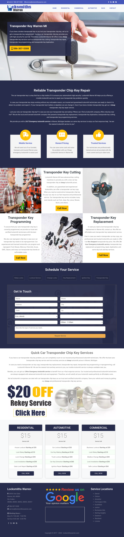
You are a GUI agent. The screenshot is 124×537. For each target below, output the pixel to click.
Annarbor (98, 499)
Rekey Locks (18, 278)
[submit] (60, 336)
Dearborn (98, 516)
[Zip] (81, 310)
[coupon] (62, 401)
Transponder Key (102, 278)
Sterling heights (100, 513)
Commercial (78, 8)
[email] (36, 2)
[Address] (36, 305)
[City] (81, 305)
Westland (98, 518)
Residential (65, 8)
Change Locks (52, 278)
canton (97, 507)
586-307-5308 (20, 48)
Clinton (97, 496)
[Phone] (81, 299)
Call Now (62, 208)
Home (55, 8)
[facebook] (108, 2)
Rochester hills (100, 510)
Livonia (97, 521)
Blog (103, 8)
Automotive (92, 8)
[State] (36, 310)
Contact (113, 8)
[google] (110, 2)
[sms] (60, 328)
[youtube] (113, 2)
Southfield (98, 505)
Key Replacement (69, 278)
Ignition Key (86, 278)
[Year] (36, 322)
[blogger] (116, 2)
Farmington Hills (100, 502)
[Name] (36, 299)
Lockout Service (35, 278)
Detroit (97, 494)
